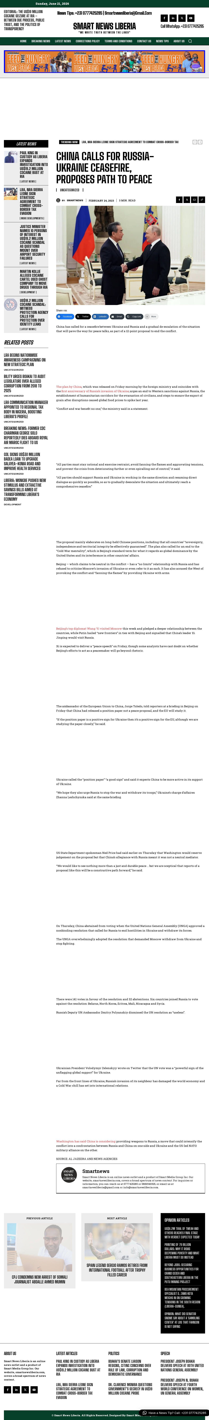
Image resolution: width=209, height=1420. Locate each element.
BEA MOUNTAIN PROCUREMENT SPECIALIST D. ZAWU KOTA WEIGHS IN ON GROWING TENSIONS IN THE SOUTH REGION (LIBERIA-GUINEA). (182, 1297)
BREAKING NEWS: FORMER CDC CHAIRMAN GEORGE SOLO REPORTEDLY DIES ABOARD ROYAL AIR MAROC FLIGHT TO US (26, 435)
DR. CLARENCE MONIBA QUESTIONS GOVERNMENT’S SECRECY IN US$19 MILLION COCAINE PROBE (130, 1389)
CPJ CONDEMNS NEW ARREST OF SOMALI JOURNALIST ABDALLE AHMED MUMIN (39, 1239)
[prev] (195, 142)
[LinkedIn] (100, 316)
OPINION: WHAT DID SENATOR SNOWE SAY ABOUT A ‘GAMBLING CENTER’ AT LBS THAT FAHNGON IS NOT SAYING (182, 1320)
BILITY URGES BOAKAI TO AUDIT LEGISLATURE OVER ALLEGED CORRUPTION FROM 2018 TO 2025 (25, 383)
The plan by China (69, 387)
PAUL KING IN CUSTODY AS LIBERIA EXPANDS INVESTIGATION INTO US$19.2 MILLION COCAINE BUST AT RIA (34, 165)
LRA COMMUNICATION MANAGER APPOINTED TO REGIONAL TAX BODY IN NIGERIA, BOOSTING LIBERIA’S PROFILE (26, 409)
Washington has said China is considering (86, 1141)
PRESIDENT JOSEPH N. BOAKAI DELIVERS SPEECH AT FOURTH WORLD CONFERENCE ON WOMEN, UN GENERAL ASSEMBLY (182, 1386)
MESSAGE (166, 1375)
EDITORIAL (9, 33)
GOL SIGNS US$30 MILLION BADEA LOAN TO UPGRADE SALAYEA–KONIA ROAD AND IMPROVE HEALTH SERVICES (22, 461)
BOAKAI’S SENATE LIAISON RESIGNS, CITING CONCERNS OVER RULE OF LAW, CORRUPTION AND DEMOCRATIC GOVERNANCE (129, 1367)
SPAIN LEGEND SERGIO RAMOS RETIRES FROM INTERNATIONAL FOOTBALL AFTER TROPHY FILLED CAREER (117, 1247)
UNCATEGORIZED (14, 370)
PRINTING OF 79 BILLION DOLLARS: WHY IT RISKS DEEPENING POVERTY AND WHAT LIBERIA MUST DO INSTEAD (182, 1251)
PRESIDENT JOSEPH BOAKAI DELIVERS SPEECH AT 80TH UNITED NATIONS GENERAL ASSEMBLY (182, 1365)
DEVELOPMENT (28, 292)
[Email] (117, 316)
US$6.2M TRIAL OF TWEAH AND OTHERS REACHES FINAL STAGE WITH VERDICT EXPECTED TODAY (182, 1233)
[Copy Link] (134, 316)
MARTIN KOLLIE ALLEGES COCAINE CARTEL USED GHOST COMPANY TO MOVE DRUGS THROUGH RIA (34, 279)
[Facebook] (65, 316)
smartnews (75, 200)
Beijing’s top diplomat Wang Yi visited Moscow (89, 628)
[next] (200, 142)
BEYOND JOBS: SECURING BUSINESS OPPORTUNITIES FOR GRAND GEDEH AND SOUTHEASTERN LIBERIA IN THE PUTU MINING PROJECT (182, 1273)
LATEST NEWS (28, 181)
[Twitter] (83, 316)
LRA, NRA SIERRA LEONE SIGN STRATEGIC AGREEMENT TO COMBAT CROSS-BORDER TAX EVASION (31, 202)
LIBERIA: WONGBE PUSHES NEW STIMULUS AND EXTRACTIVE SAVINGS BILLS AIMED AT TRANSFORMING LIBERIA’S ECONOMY (25, 490)
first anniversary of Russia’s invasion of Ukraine (95, 391)
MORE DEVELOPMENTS (32, 218)
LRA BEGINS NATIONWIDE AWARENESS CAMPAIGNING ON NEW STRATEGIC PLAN (25, 360)
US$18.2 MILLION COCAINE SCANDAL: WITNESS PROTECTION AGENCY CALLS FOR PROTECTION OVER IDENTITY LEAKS (34, 312)
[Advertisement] (104, 102)
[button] (190, 41)
